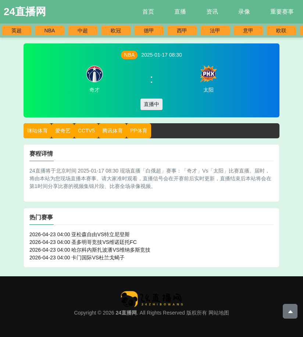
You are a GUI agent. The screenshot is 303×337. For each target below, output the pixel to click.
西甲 (182, 30)
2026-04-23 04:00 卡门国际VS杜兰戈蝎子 (77, 257)
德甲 (149, 30)
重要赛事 (282, 11)
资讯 (212, 11)
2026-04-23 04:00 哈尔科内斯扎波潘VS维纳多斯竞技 (89, 250)
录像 (244, 11)
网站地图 (218, 313)
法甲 (215, 30)
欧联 (281, 30)
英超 (16, 30)
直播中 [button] (151, 104)
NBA (49, 30)
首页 (148, 11)
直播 (180, 11)
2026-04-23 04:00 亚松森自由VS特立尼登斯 (79, 234)
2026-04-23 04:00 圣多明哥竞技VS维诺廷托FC (83, 242)
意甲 (248, 30)
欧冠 (116, 30)
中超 (83, 30)
